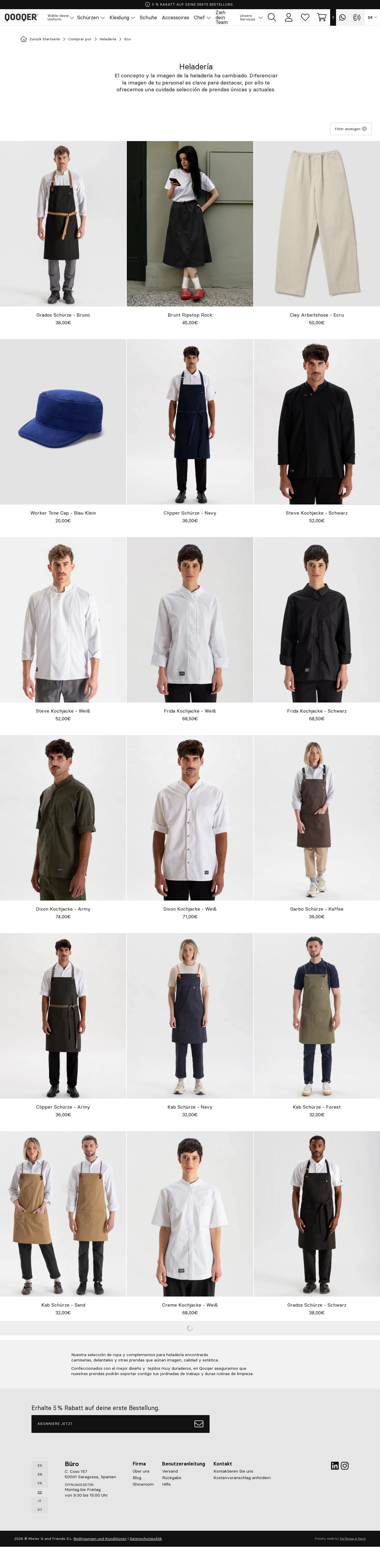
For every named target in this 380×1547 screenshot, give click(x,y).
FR (40, 1483)
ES (40, 1465)
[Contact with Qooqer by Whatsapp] (343, 17)
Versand (170, 1471)
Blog (137, 1477)
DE (370, 18)
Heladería (125, 39)
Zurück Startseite (44, 39)
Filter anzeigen (351, 129)
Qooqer (26, 17)
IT (39, 1501)
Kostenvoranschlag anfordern (242, 1477)
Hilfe (166, 1484)
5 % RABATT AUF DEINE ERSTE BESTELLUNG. (189, 4)
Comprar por (91, 39)
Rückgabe (171, 1477)
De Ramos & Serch (353, 1538)
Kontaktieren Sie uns (233, 1471)
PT (40, 1510)
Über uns (141, 1471)
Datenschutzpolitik (146, 1538)
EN (40, 1474)
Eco (148, 39)
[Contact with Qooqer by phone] (357, 17)
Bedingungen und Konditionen (100, 1538)
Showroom (143, 1484)
